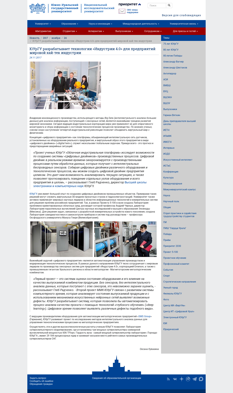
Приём (167, 240)
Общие (167, 207)
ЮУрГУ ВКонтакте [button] (175, 379)
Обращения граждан (41, 384)
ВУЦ (165, 91)
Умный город (170, 287)
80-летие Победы (172, 55)
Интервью (168, 147)
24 (65, 37)
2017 (45, 37)
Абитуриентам (43, 31)
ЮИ (165, 323)
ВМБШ (167, 85)
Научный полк (171, 201)
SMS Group (144, 316)
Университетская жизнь (184, 23)
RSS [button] (168, 379)
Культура (168, 177)
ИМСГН (167, 142)
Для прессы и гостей (185, 31)
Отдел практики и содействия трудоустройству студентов (179, 215)
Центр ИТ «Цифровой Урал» (178, 311)
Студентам (70, 31)
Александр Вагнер (173, 61)
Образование (69, 23)
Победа (167, 234)
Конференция (170, 171)
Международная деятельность (141, 23)
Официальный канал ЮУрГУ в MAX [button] (201, 379)
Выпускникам (124, 31)
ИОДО (166, 153)
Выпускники (170, 109)
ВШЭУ (166, 103)
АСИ (165, 79)
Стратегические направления (179, 281)
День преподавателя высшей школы (179, 122)
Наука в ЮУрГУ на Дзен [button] (181, 379)
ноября (56, 37)
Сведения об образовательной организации (116, 378)
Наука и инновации (100, 23)
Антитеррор (169, 73)
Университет (43, 23)
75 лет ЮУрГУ (170, 43)
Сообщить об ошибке (41, 381)
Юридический (171, 329)
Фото (166, 299)
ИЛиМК (167, 136)
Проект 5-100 (170, 252)
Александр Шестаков (175, 67)
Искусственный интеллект (177, 159)
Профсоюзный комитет (176, 263)
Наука (166, 195)
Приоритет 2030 (172, 246)
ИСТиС (167, 165)
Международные (172, 183)
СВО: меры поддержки (132, 11)
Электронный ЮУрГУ (175, 317)
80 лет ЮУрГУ (170, 49)
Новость (34, 37)
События (168, 269)
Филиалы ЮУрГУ (172, 293)
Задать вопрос (38, 378)
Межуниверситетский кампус (179, 189)
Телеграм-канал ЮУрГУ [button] (194, 379)
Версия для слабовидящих (181, 15)
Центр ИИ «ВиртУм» (174, 305)
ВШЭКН (167, 97)
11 (34, 57)
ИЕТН (166, 130)
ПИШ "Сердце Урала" (174, 228)
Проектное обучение (174, 257)
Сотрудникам (153, 31)
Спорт (166, 275)
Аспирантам (96, 31)
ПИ (165, 222)
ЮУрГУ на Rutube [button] (188, 379)
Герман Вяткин (171, 115)
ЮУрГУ (33, 193)
